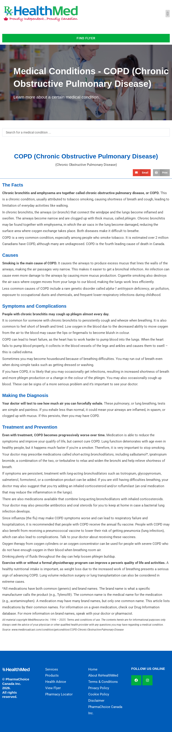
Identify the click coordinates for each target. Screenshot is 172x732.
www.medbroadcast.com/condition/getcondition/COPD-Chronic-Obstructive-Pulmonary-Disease (68, 629)
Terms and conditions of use (83, 619)
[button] (168, 13)
